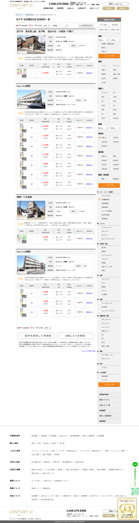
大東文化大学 (79, 462)
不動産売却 (46, 488)
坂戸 (39, 443)
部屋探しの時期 (88, 469)
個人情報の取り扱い (48, 499)
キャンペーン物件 (119, 451)
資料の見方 (35, 473)
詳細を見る (89, 73)
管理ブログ (47, 481)
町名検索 (53, 436)
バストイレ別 (84, 451)
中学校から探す (115, 30)
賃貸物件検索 (48, 8)
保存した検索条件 (105, 416)
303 (32, 184)
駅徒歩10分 (96, 451)
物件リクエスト (104, 400)
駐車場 (57, 454)
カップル (45, 451)
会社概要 (34, 496)
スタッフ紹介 (54, 496)
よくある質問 (50, 469)
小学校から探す (103, 30)
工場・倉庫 (35, 454)
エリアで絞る (103, 25)
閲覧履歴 (102, 421)
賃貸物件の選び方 (115, 469)
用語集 (60, 469)
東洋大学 (56, 462)
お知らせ (70, 8)
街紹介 (75, 496)
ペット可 (61, 451)
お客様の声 (82, 8)
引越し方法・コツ (48, 473)
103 (32, 137)
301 (32, 165)
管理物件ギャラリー (61, 481)
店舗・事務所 (46, 454)
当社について (94, 8)
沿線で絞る (115, 25)
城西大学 (47, 462)
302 (32, 174)
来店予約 (109, 8)
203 (32, 155)
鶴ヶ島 (46, 443)
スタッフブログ (106, 496)
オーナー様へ (36, 481)
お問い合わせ (119, 496)
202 (32, 146)
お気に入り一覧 (104, 405)
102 (32, 127)
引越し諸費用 (101, 469)
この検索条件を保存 (86, 25)
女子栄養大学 (36, 462)
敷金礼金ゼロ (71, 451)
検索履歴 (102, 410)
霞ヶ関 (62, 443)
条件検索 (34, 436)
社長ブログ (94, 496)
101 (32, 293)
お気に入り (63, 436)
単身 (53, 451)
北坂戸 (54, 443)
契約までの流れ (36, 469)
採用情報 (84, 496)
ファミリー (35, 451)
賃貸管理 (60, 8)
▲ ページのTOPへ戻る (89, 351)
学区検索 (44, 436)
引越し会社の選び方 (72, 469)
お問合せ (123, 8)
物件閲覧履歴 (74, 436)
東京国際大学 (67, 462)
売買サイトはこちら (115, 4)
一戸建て (106, 451)
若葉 (33, 443)
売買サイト (35, 488)
